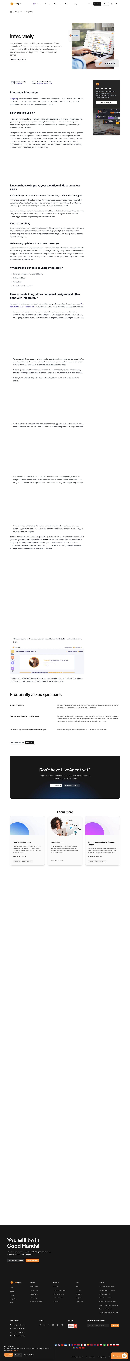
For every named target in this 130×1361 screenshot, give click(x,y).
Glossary (78, 1290)
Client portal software (105, 1309)
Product (48, 4)
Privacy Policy (102, 1357)
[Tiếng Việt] (80, 1348)
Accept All (8, 1355)
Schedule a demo (32, 1260)
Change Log (33, 1298)
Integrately (29, 11)
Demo (106, 4)
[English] (59, 1345)
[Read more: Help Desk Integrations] (27, 840)
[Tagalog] (77, 1348)
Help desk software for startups (108, 1312)
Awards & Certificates (59, 1290)
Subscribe (115, 1325)
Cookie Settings (29, 1355)
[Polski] (101, 1345)
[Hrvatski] (75, 1345)
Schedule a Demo (72, 785)
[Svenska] (74, 1348)
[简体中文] (83, 1348)
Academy (79, 1294)
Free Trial (97, 4)
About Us (55, 1286)
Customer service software (107, 1290)
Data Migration (34, 1290)
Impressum (56, 1301)
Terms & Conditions (77, 1357)
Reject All (18, 1355)
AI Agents (38, 4)
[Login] (111, 4)
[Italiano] (82, 1345)
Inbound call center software (107, 1301)
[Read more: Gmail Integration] (65, 840)
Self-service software (105, 1298)
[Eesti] (65, 1345)
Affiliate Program (58, 1298)
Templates (79, 1298)
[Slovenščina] (117, 1345)
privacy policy (13, 1350)
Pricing (12, 1291)
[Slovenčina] (114, 1345)
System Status (34, 1294)
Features (12, 1295)
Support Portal (34, 1286)
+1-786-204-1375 (18, 1332)
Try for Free (29, 742)
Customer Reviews (58, 1294)
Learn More (19, 83)
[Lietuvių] (88, 1345)
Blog (77, 1286)
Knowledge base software (106, 1286)
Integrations (19, 11)
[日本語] (85, 1345)
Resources (58, 4)
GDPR (110, 1357)
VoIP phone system (104, 1294)
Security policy (90, 1357)
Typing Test (79, 1301)
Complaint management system (108, 1305)
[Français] (72, 1345)
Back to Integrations (17, 742)
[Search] (90, 4)
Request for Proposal (36, 1301)
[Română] (108, 1345)
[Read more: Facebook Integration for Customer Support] (102, 840)
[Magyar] (78, 1345)
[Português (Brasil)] (104, 1345)
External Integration (18, 59)
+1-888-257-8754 (19, 1328)
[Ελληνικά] (56, 1345)
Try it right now (56, 785)
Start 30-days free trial (16, 1260)
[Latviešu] (91, 1345)
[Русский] (111, 1345)
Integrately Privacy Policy (44, 83)
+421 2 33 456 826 (19, 1325)
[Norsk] (98, 1345)
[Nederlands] (95, 1345)
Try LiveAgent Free (106, 102)
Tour (11, 1302)
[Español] (62, 1345)
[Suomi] (69, 1345)
